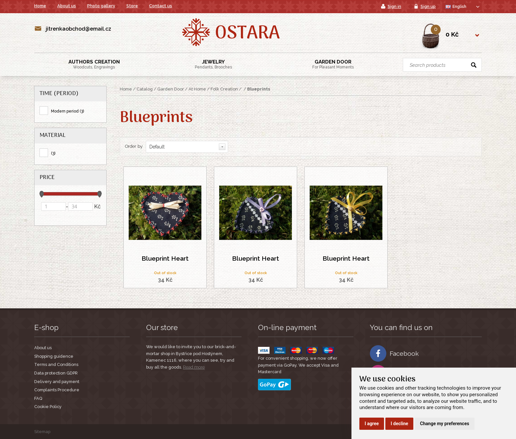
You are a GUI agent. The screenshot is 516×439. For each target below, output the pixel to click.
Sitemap (42, 431)
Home (40, 5)
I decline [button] (399, 423)
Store (132, 5)
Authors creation (94, 64)
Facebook (394, 353)
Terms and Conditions (56, 364)
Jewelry (213, 64)
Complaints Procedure (56, 389)
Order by (133, 146)
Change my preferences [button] (444, 423)
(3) (53, 153)
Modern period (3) (67, 111)
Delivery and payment (56, 381)
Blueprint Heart (165, 258)
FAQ (38, 398)
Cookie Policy (48, 406)
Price (47, 177)
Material (52, 135)
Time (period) (58, 93)
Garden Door (333, 64)
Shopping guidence (53, 356)
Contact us (160, 5)
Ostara (247, 33)
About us (66, 5)
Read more (194, 367)
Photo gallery (101, 5)
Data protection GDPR (56, 373)
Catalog (145, 89)
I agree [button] (372, 423)
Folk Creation (224, 89)
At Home (197, 89)
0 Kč (452, 34)
